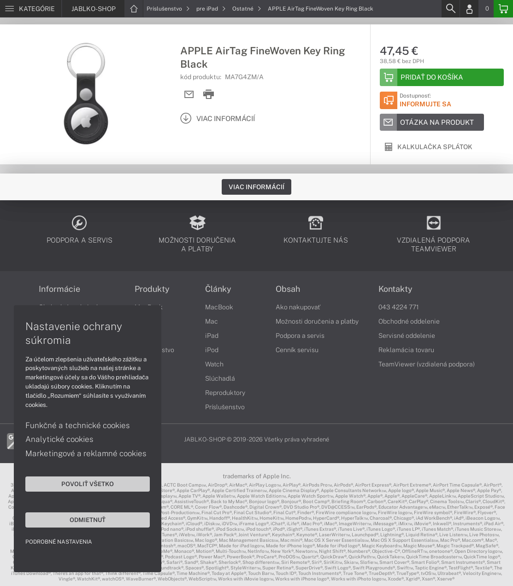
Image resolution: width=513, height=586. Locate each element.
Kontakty (395, 289)
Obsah (288, 289)
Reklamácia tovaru (406, 350)
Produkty (152, 289)
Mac (211, 321)
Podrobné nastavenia (58, 542)
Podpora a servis (300, 335)
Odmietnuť (88, 519)
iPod (211, 350)
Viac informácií (256, 187)
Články (218, 289)
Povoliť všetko (87, 483)
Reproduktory (225, 392)
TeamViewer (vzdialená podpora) (426, 364)
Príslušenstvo (168, 9)
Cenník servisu (297, 350)
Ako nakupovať (298, 307)
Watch (214, 364)
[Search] (450, 8)
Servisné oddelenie (406, 335)
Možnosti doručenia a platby (317, 321)
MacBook (219, 307)
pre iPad (211, 9)
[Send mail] (189, 95)
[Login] (469, 8)
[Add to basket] (442, 77)
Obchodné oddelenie (409, 321)
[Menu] (30, 8)
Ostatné (246, 9)
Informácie (59, 289)
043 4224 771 (398, 307)
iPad (211, 335)
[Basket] (503, 8)
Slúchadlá (220, 378)
